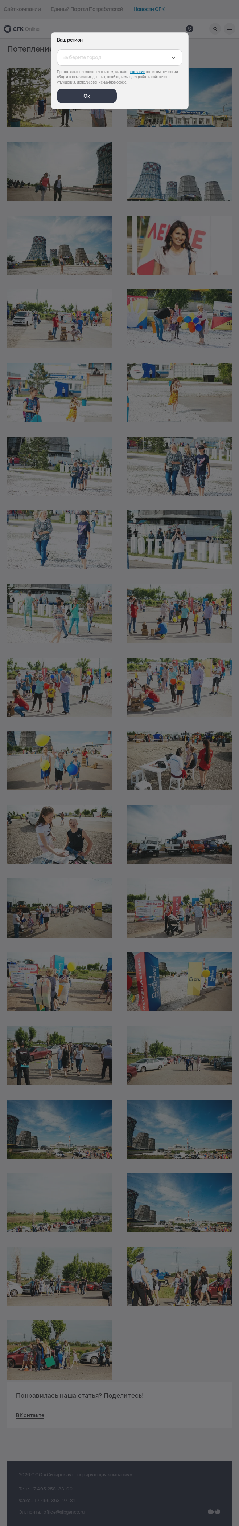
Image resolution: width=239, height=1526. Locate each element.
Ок (86, 96)
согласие (137, 71)
